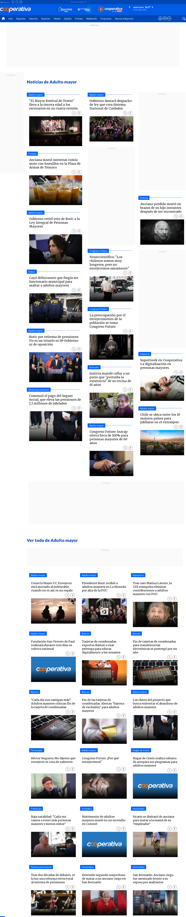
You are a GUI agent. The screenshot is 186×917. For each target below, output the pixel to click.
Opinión (68, 19)
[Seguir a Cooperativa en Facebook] (13, 2)
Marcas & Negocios (124, 19)
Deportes (33, 19)
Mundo (57, 19)
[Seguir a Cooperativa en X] (16, 2)
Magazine (21, 19)
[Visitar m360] (165, 21)
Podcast (79, 19)
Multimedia (91, 19)
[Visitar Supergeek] (169, 21)
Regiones (45, 19)
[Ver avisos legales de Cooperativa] (160, 21)
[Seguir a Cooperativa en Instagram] (20, 2)
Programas (105, 19)
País (10, 19)
